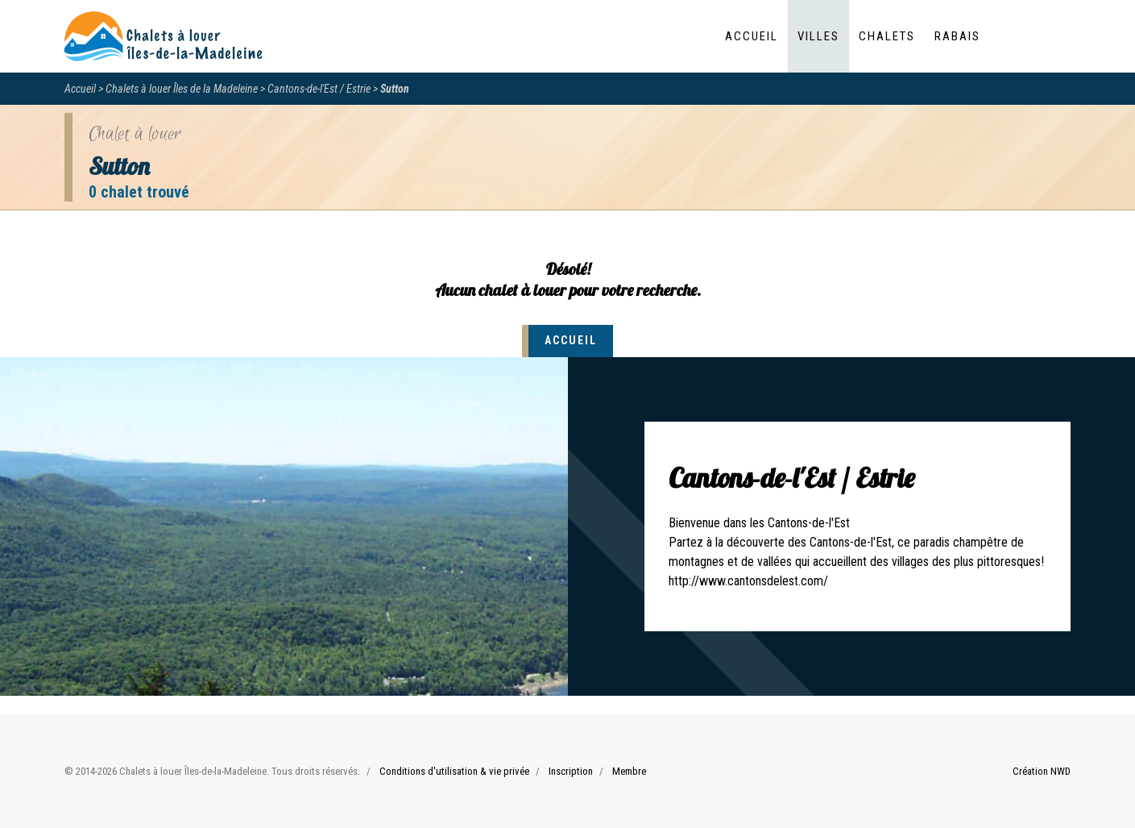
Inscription (571, 771)
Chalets (887, 36)
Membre (629, 771)
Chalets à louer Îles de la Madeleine (182, 88)
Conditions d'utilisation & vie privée (454, 771)
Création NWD (1042, 771)
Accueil (751, 36)
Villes (818, 36)
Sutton (394, 88)
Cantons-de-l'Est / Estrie (319, 88)
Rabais (957, 36)
